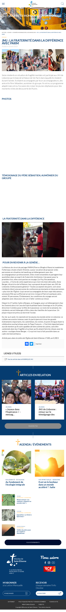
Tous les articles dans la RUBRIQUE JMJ (20, 359)
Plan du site (54, 604)
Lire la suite (16, 400)
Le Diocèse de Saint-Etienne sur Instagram (49, 565)
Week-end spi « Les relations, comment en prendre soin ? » (16, 500)
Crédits (41, 607)
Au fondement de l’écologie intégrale (16, 470)
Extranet (11, 604)
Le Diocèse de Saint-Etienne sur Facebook (45, 565)
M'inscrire (41, 596)
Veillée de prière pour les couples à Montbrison (16, 532)
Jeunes (9, 32)
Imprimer (39, 344)
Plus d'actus (33, 426)
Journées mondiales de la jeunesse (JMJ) (24, 32)
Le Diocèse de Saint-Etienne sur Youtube (53, 565)
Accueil (4, 32)
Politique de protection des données (32, 604)
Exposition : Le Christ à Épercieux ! (16, 516)
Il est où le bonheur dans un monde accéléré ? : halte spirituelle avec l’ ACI (49, 470)
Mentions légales (28, 607)
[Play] (33, 240)
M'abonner (8, 596)
